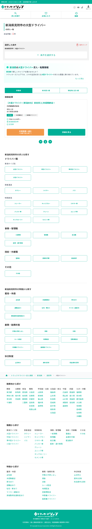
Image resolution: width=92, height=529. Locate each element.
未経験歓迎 (46, 300)
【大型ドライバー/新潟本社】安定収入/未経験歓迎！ (31, 102)
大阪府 (31, 392)
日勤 (74, 331)
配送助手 (74, 258)
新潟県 (39, 375)
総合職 (74, 235)
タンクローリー (18, 220)
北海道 (52, 412)
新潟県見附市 (13, 122)
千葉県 (9, 402)
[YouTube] (78, 7)
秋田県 (52, 399)
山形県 (52, 395)
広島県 (65, 392)
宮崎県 (79, 406)
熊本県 (79, 395)
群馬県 (17, 392)
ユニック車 (74, 212)
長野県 (40, 406)
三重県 (25, 402)
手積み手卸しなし (17, 331)
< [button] (40, 141)
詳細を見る (66, 132)
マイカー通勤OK (74, 308)
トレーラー (17, 203)
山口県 (65, 399)
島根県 (65, 406)
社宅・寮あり (46, 308)
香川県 (72, 395)
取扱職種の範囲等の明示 (60, 522)
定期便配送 (74, 339)
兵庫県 (31, 395)
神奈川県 (10, 395)
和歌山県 (32, 409)
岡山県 (65, 395)
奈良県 (31, 406)
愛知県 (25, 392)
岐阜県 (25, 395)
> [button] (50, 141)
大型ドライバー (18, 169)
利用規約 (26, 522)
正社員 (11, 124)
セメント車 (46, 220)
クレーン (46, 212)
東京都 (9, 392)
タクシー (18, 190)
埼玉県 (9, 399)
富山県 (40, 399)
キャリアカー (46, 203)
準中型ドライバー (74, 169)
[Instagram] (74, 7)
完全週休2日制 (74, 362)
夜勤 (46, 331)
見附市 (49, 375)
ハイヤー (46, 190)
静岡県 (25, 399)
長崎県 (79, 409)
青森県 (52, 409)
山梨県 (40, 392)
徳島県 (72, 399)
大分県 (79, 402)
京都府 (31, 399)
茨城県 (17, 399)
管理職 (46, 235)
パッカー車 (17, 212)
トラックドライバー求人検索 (22, 375)
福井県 (40, 402)
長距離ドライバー (46, 347)
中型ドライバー (46, 169)
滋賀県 (31, 402)
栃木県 (17, 395)
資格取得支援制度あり (18, 316)
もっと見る (79, 78)
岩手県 (52, 406)
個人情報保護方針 (36, 522)
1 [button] (45, 141)
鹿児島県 (79, 399)
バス (74, 190)
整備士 (18, 258)
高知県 (72, 402)
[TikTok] (82, 7)
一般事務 (18, 235)
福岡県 (79, 392)
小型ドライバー (18, 177)
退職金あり (17, 308)
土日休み (18, 362)
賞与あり (74, 300)
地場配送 (46, 339)
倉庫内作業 (46, 258)
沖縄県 (79, 416)
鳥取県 (65, 402)
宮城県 (52, 402)
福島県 (52, 392)
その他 (18, 273)
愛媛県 (72, 392)
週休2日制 (46, 362)
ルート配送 (17, 339)
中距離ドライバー (17, 347)
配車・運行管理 (18, 243)
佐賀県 (79, 412)
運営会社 (47, 522)
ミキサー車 (74, 203)
